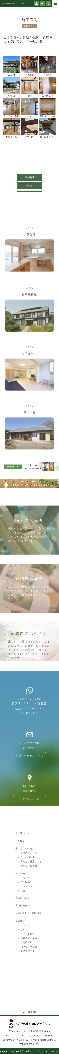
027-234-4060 (29, 719)
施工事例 (20, 902)
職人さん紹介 (22, 924)
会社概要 (20, 869)
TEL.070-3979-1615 (29, 1044)
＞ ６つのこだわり (27, 881)
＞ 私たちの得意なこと (29, 890)
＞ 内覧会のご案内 (27, 965)
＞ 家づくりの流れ (27, 894)
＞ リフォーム (24, 915)
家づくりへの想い (24, 877)
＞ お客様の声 (24, 969)
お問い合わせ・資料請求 (28, 940)
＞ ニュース (23, 952)
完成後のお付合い (24, 932)
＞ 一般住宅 (23, 906)
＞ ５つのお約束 (26, 886)
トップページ (22, 862)
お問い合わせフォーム (29, 774)
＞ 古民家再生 (24, 911)
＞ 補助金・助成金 (27, 973)
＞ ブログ (22, 956)
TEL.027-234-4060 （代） (19, 1035)
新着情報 (20, 948)
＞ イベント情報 (26, 961)
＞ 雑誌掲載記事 (26, 978)
